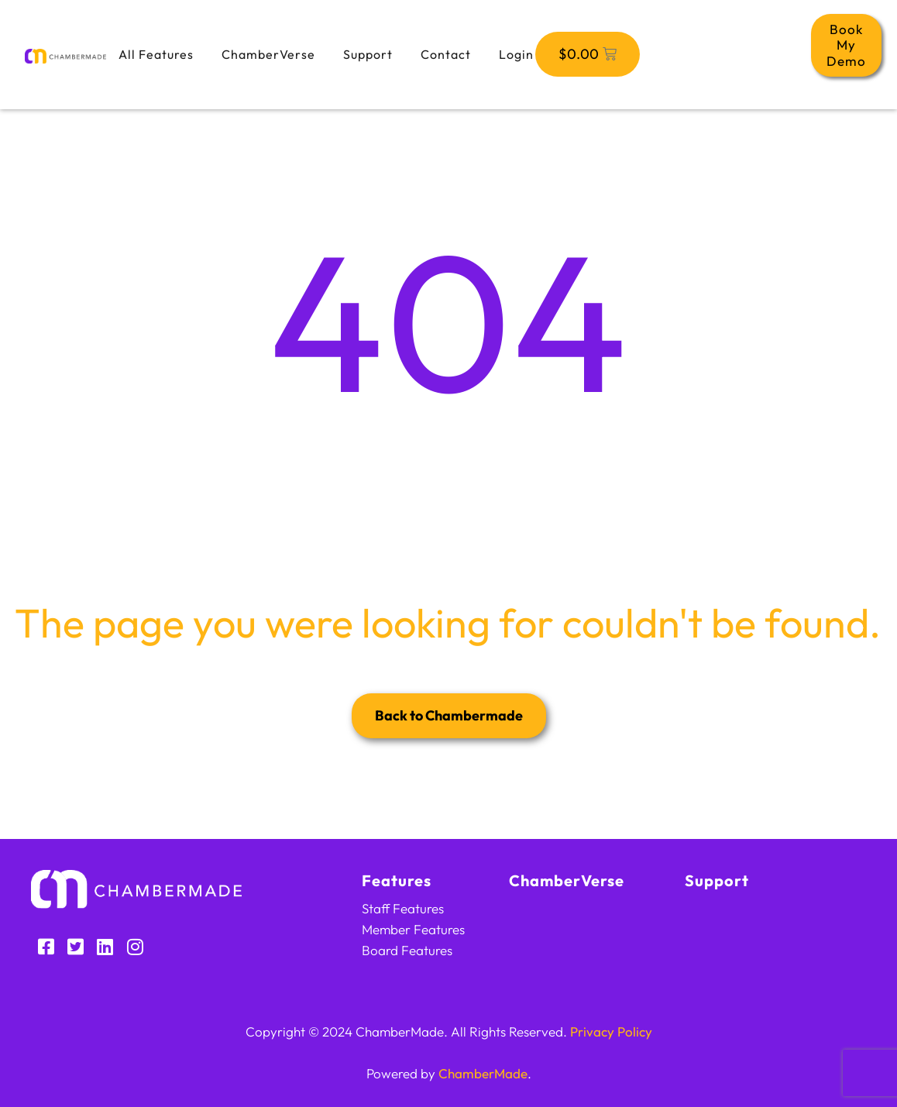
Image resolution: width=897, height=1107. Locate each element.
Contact (446, 54)
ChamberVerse (268, 54)
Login (516, 54)
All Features (156, 54)
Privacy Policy (611, 1031)
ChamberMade (483, 1073)
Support (368, 54)
